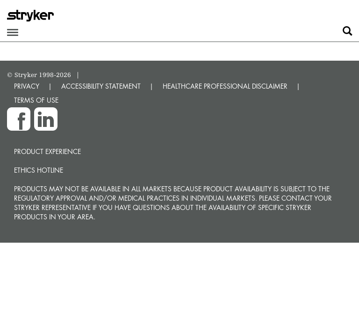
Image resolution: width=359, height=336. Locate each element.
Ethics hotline (38, 170)
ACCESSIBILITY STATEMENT (101, 86)
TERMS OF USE (36, 100)
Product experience (47, 151)
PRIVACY (26, 86)
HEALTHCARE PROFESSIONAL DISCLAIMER (225, 86)
